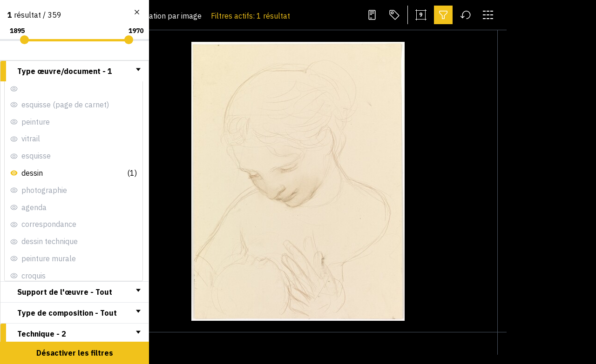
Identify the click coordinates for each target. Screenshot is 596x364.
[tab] (74, 71)
